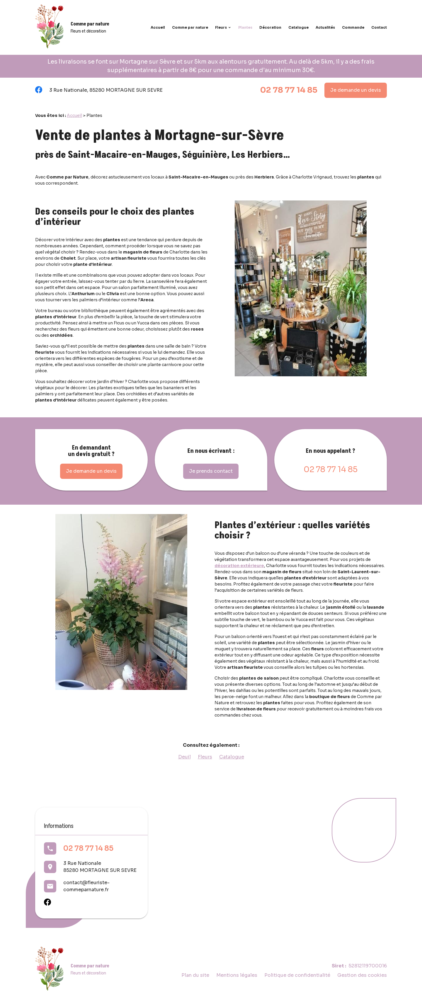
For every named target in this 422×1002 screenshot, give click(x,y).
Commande (353, 27)
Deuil (184, 757)
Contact (379, 27)
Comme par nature (190, 27)
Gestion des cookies (362, 975)
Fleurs (221, 27)
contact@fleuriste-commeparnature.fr (86, 886)
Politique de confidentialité (297, 975)
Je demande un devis (355, 90)
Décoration (270, 27)
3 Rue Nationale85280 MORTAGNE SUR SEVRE (100, 866)
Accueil (158, 27)
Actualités (325, 27)
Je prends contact (211, 471)
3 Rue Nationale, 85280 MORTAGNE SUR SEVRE (106, 90)
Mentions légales (236, 975)
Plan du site (195, 975)
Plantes (245, 27)
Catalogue (298, 27)
